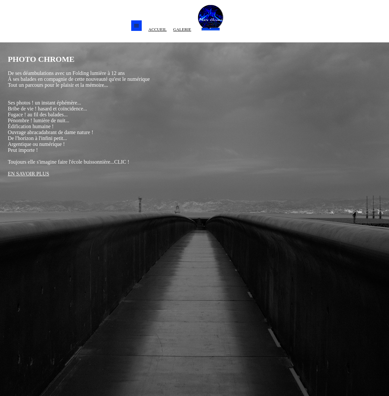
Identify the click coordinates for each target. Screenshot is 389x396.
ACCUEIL (157, 29)
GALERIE (182, 29)
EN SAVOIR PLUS (28, 173)
